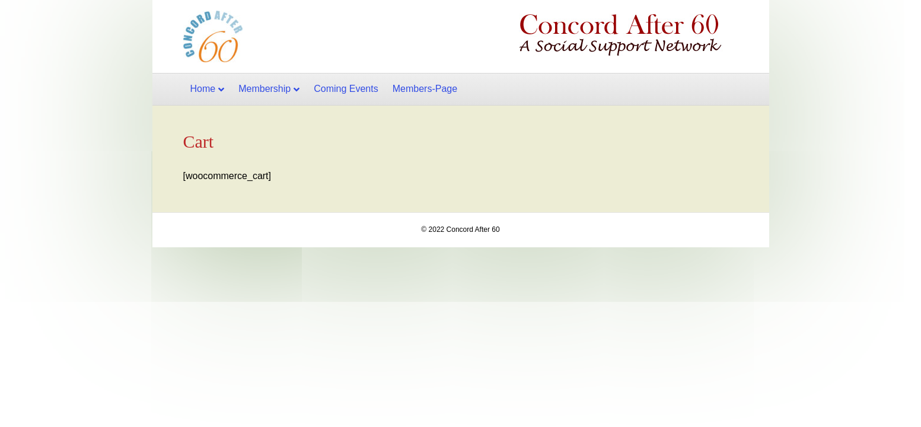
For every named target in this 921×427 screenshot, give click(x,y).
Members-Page (425, 89)
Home (203, 89)
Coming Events (346, 89)
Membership (264, 89)
